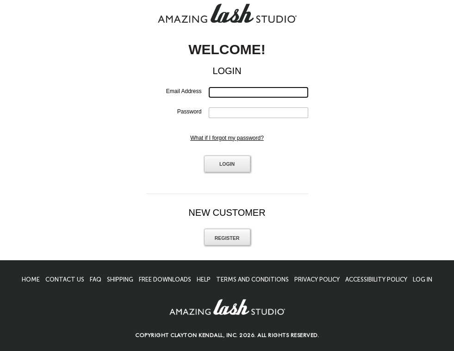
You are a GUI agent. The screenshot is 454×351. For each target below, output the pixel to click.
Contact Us (64, 279)
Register (227, 238)
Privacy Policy (317, 279)
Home (31, 279)
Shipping (120, 279)
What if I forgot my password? (227, 138)
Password (189, 111)
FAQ (95, 279)
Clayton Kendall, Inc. (204, 336)
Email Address (184, 91)
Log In (422, 279)
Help (204, 279)
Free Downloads (165, 279)
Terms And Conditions (252, 279)
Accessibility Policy (376, 279)
